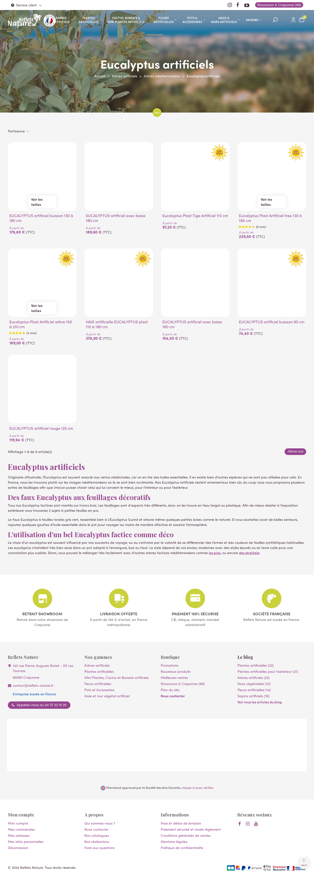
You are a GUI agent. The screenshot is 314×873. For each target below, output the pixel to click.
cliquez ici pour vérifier (197, 787)
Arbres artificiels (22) (253, 677)
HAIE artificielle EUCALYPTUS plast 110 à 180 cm (117, 324)
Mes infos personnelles (25, 841)
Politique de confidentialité (182, 847)
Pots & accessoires (192, 20)
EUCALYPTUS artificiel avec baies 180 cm (115, 218)
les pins (215, 552)
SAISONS (252, 20)
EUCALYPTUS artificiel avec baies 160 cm (192, 324)
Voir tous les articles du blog (259, 701)
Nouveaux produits (176, 671)
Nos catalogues (96, 835)
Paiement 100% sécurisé (195, 613)
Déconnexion (18, 847)
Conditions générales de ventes (185, 835)
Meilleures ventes (174, 677)
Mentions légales (174, 841)
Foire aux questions (99, 847)
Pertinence (18, 130)
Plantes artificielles (88, 20)
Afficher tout (295, 451)
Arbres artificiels (61, 20)
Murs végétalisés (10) (254, 683)
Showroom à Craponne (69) (183, 683)
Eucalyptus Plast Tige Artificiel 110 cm (195, 215)
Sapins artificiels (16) (253, 696)
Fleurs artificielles (164, 20)
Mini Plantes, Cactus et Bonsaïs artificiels (116, 677)
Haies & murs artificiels (224, 20)
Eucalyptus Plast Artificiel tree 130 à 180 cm (270, 218)
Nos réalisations (96, 841)
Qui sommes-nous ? (99, 823)
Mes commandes (21, 829)
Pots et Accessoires (99, 689)
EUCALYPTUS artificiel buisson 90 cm (271, 321)
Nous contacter (173, 695)
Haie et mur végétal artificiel (107, 696)
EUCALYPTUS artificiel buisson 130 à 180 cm (41, 218)
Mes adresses (18, 835)
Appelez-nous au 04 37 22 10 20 (41, 705)
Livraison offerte (118, 613)
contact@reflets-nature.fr (33, 685)
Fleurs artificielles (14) (254, 689)
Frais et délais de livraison (181, 823)
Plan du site (170, 689)
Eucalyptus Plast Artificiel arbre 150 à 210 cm (40, 324)
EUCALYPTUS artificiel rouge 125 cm (41, 428)
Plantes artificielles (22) (255, 665)
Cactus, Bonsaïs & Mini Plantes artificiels (126, 20)
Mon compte (18, 823)
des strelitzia (249, 552)
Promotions (169, 665)
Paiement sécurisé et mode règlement (191, 829)
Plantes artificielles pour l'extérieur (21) (267, 671)
